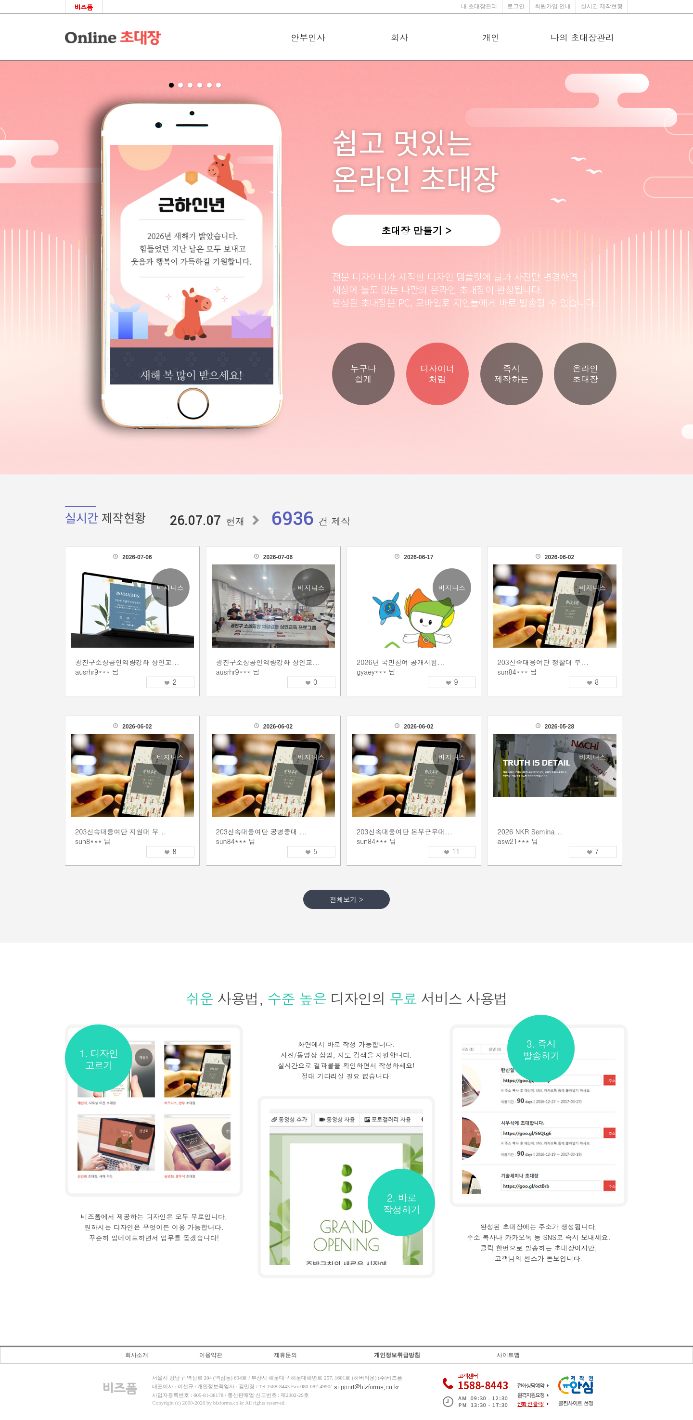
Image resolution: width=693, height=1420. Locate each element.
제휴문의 (285, 1355)
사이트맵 (508, 1355)
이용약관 (210, 1355)
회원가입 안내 (553, 6)
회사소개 (136, 1355)
